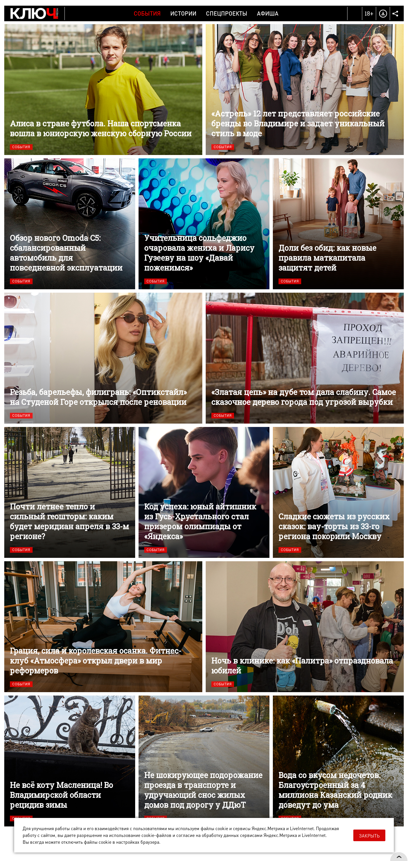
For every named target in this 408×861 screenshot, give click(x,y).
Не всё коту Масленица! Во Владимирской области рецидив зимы (69, 761)
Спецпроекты (226, 13)
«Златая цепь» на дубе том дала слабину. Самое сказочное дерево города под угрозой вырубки (305, 358)
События (147, 13)
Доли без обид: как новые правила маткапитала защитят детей (338, 223)
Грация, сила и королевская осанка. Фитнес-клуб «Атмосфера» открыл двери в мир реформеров (103, 626)
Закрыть (369, 836)
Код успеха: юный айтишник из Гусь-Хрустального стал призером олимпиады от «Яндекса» (204, 492)
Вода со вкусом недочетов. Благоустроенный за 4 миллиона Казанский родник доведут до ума (338, 761)
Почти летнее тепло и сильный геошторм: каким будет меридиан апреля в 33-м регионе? (69, 492)
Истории (183, 13)
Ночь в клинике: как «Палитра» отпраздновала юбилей (305, 626)
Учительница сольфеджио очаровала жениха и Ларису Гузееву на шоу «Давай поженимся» (204, 223)
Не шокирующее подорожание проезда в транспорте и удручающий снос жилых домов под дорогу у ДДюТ (204, 761)
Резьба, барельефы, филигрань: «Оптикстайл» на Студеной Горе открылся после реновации (103, 358)
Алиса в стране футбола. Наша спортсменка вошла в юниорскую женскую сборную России (103, 89)
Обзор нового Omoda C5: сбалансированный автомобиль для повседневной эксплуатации (69, 223)
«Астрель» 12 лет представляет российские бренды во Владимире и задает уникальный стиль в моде (305, 89)
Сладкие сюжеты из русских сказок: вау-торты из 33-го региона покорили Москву (338, 492)
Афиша (268, 13)
